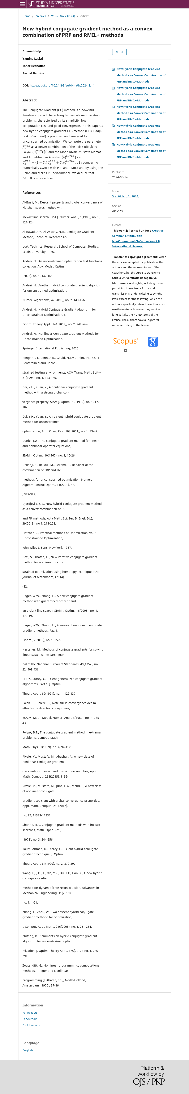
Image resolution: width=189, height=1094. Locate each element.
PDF (121, 52)
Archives (40, 16)
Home (26, 16)
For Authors (29, 1019)
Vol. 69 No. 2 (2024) (63, 16)
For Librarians (31, 1025)
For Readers (29, 1012)
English (27, 1050)
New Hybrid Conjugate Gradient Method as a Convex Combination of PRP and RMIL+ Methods (141, 75)
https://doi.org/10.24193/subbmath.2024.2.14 (62, 85)
